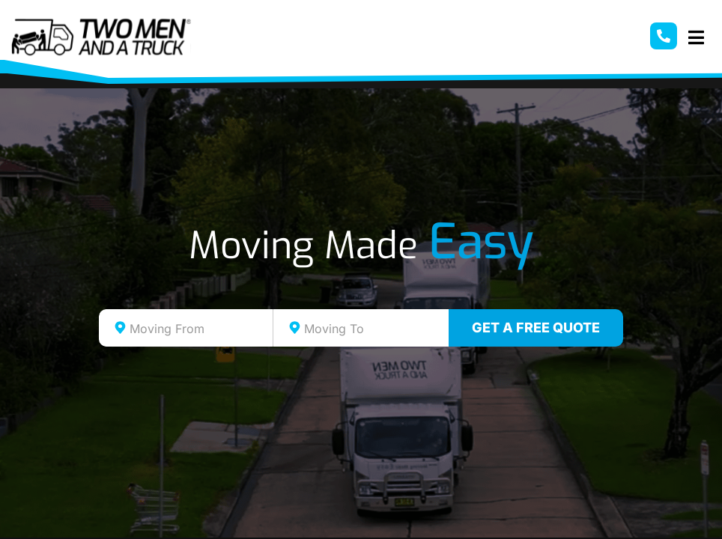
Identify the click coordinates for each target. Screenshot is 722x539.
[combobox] (186, 328)
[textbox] (199, 328)
